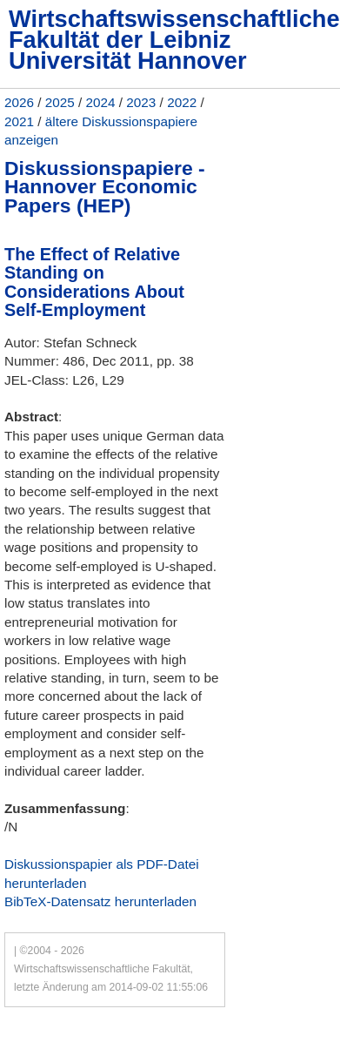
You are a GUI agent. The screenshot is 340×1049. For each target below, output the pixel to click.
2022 (182, 102)
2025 (60, 102)
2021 (19, 121)
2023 (141, 102)
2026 (19, 102)
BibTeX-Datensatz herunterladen (100, 901)
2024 (101, 102)
